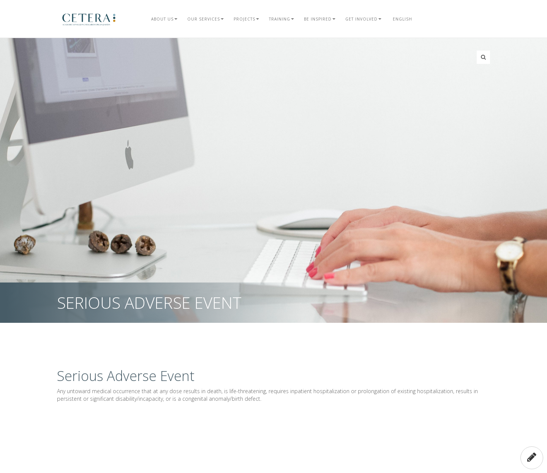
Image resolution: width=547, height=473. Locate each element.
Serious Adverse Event (125, 376)
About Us (164, 19)
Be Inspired (319, 19)
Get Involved (363, 19)
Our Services (205, 19)
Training (281, 19)
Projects (246, 19)
